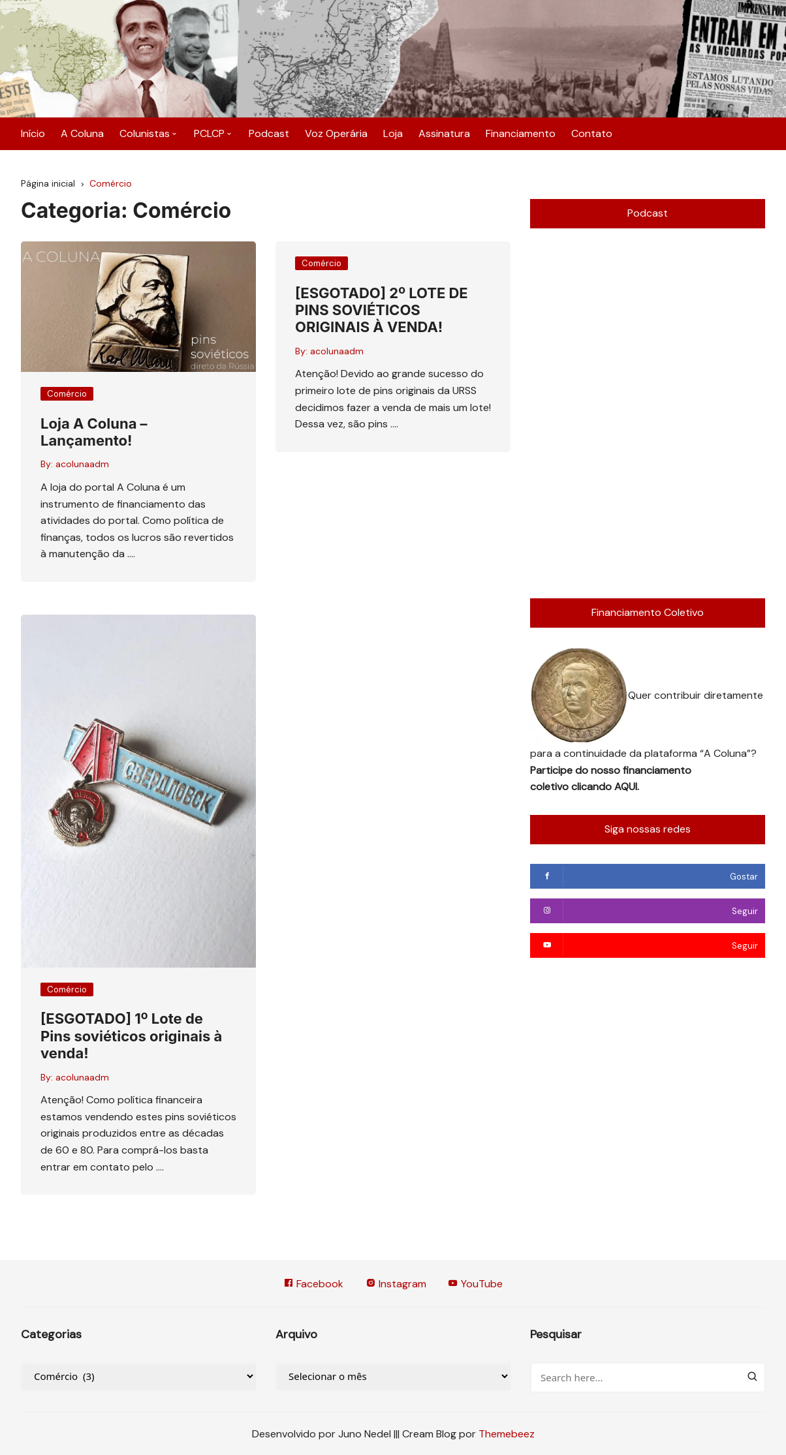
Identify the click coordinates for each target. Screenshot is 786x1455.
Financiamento (521, 133)
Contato (591, 133)
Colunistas (144, 133)
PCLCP (209, 133)
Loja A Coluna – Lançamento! (94, 432)
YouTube (475, 1284)
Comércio (67, 393)
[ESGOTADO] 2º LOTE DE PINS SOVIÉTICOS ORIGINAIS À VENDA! (381, 310)
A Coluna (82, 133)
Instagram (396, 1284)
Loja (393, 133)
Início (33, 133)
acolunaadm (82, 464)
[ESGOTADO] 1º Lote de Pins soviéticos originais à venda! (131, 1036)
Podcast (269, 133)
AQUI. (626, 786)
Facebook (313, 1284)
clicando (592, 786)
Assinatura (444, 133)
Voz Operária (336, 133)
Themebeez (507, 1434)
